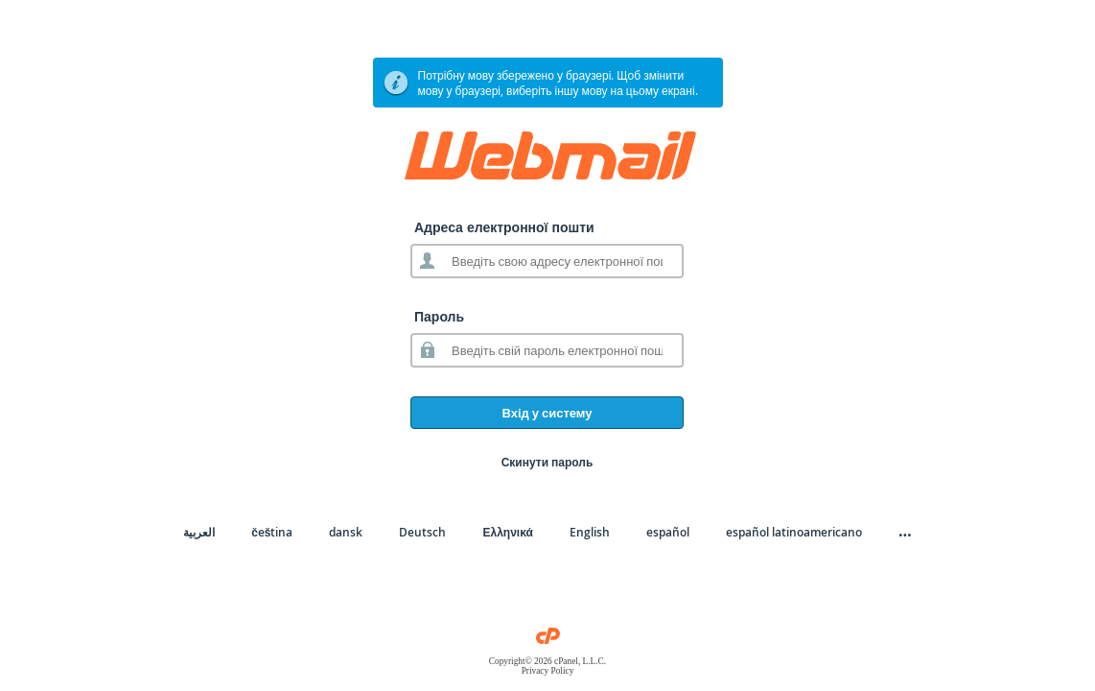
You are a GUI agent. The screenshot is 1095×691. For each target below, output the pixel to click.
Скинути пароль (547, 462)
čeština (271, 532)
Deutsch (422, 532)
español (667, 532)
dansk (345, 532)
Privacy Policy (548, 671)
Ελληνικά (507, 532)
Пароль (439, 316)
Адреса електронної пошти (504, 227)
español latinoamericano (794, 532)
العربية (199, 532)
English (590, 532)
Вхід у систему (546, 412)
